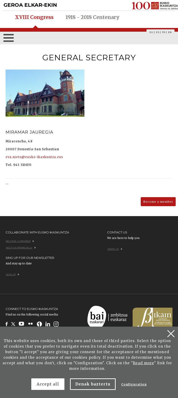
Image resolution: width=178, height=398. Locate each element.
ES (157, 32)
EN (170, 32)
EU (151, 32)
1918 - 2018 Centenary (92, 17)
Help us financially (21, 247)
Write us (114, 249)
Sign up (12, 274)
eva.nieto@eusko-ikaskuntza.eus (34, 157)
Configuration (134, 384)
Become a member (158, 201)
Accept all (48, 384)
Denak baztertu (92, 384)
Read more (143, 363)
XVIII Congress (34, 17)
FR (163, 32)
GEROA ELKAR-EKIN (30, 5)
